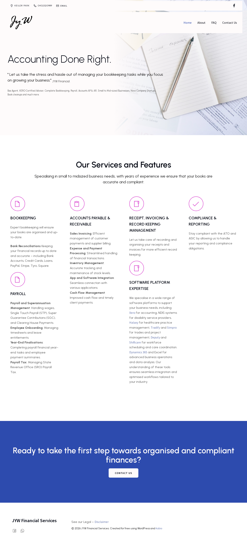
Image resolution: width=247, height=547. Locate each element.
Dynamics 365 (138, 351)
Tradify (155, 327)
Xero (132, 312)
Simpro (172, 327)
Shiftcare (135, 342)
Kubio (159, 527)
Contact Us (229, 22)
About (201, 22)
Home (188, 22)
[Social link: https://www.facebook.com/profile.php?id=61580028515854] (234, 6)
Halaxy (133, 322)
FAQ (214, 22)
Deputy (156, 337)
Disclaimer (102, 521)
